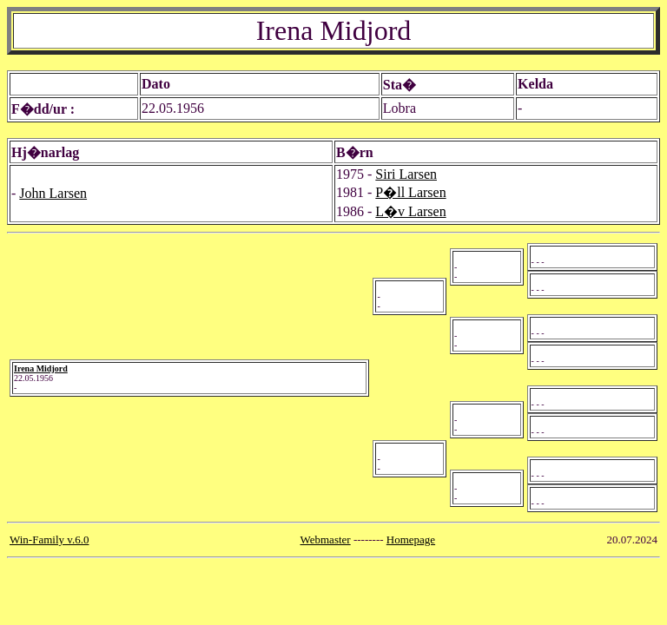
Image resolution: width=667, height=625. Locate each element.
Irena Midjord (41, 368)
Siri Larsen (406, 174)
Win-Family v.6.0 (49, 539)
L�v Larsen (410, 211)
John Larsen (53, 193)
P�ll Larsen (410, 192)
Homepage (410, 539)
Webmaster (325, 539)
